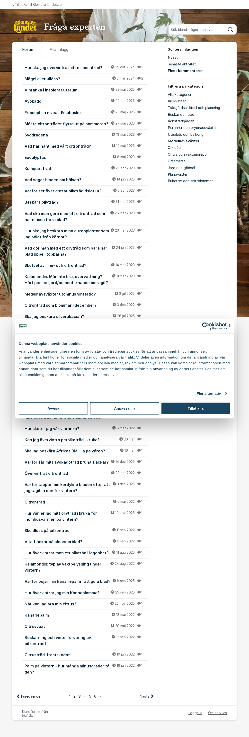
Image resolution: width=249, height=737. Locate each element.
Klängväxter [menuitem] (177, 174)
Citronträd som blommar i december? (86, 305)
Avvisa (53, 408)
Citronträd (86, 501)
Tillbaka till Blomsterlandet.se (37, 4)
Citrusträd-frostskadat (86, 654)
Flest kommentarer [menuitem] (185, 71)
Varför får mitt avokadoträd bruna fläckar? (86, 462)
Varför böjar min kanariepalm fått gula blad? (86, 581)
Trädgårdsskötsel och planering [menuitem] (194, 108)
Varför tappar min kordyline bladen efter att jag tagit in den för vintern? (86, 487)
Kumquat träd (86, 168)
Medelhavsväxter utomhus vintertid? (86, 294)
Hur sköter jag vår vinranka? (86, 428)
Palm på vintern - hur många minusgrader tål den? (86, 668)
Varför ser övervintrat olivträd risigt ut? (86, 190)
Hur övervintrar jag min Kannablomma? (86, 592)
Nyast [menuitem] (173, 57)
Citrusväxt (86, 626)
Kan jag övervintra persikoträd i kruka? (86, 439)
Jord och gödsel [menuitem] (181, 168)
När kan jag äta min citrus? (86, 603)
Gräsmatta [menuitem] (177, 161)
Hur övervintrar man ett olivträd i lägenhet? (86, 552)
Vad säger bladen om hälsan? (86, 179)
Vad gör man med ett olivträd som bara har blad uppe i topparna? (86, 251)
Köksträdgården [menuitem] (181, 121)
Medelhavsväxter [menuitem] (183, 141)
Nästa (145, 696)
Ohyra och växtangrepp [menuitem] (187, 154)
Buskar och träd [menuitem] (181, 114)
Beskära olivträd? (86, 202)
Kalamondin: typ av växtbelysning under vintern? (86, 567)
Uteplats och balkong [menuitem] (186, 134)
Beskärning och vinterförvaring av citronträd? (86, 640)
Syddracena (86, 134)
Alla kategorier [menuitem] (179, 94)
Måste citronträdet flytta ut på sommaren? (86, 123)
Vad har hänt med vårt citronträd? (86, 146)
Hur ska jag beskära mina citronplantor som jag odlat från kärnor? (86, 233)
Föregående (30, 696)
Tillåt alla (196, 408)
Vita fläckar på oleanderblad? (86, 541)
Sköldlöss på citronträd (86, 530)
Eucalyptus (86, 157)
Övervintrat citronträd (86, 473)
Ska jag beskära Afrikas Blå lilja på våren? (86, 450)
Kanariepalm (86, 615)
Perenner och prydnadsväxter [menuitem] (192, 128)
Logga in (195, 713)
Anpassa (124, 408)
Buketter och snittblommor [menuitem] (190, 181)
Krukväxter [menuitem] (177, 101)
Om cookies (217, 713)
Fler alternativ (209, 393)
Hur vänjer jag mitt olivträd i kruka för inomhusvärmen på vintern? (86, 516)
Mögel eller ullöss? (86, 78)
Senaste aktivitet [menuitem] (182, 64)
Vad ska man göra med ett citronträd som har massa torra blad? (86, 216)
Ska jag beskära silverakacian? (86, 316)
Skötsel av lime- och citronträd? (86, 265)
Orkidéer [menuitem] (175, 147)
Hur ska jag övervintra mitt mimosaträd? (86, 67)
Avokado (86, 101)
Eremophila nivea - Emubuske (86, 112)
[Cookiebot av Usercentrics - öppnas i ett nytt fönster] (209, 326)
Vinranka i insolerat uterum (86, 89)
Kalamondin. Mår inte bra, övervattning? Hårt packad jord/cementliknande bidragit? (86, 279)
